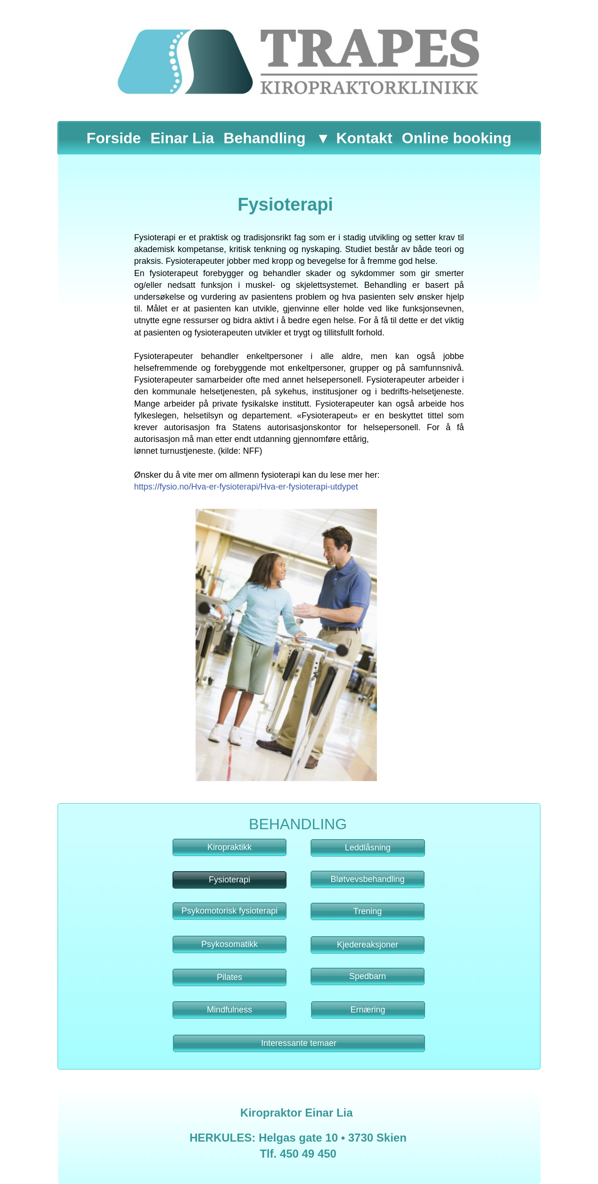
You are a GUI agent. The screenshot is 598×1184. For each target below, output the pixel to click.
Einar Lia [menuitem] (182, 138)
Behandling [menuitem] (264, 138)
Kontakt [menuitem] (364, 138)
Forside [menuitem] (114, 138)
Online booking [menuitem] (457, 138)
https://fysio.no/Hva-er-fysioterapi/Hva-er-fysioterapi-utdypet (246, 486)
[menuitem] (321, 138)
